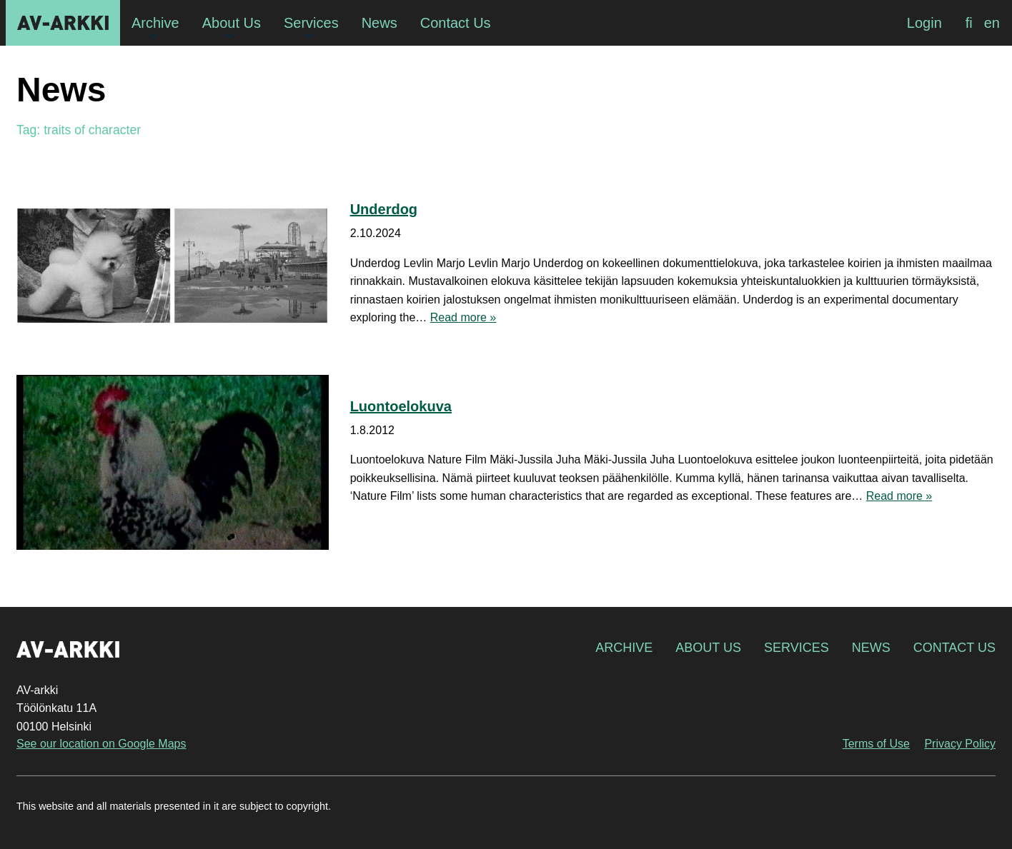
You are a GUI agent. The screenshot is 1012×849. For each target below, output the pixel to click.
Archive (624, 647)
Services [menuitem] (311, 23)
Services (796, 647)
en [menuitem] (992, 23)
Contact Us (954, 647)
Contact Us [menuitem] (455, 23)
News (871, 647)
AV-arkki (63, 23)
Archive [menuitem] (155, 23)
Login (924, 23)
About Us (708, 647)
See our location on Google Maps (101, 744)
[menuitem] (969, 23)
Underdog (383, 209)
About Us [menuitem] (231, 23)
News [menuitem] (379, 23)
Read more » (463, 317)
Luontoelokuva (401, 406)
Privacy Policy (960, 744)
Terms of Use (876, 744)
